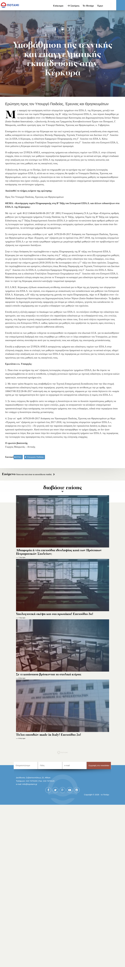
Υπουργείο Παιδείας (35, 457)
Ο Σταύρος (73, 6)
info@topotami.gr (29, 784)
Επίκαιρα (58, 6)
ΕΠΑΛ (18, 457)
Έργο (100, 6)
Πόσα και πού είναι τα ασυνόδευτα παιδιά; (27, 474)
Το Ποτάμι (88, 6)
